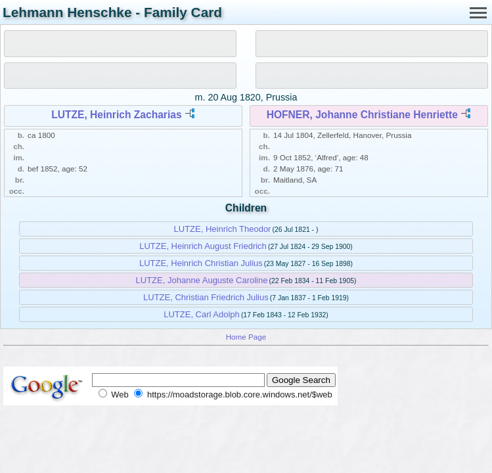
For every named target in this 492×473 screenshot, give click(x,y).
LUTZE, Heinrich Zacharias (116, 114)
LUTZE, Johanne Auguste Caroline (202, 280)
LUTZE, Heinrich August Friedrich (203, 246)
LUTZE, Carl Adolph (202, 314)
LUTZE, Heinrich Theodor (222, 229)
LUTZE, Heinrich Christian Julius (201, 263)
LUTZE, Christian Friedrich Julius (206, 297)
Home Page (246, 336)
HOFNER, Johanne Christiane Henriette (362, 114)
